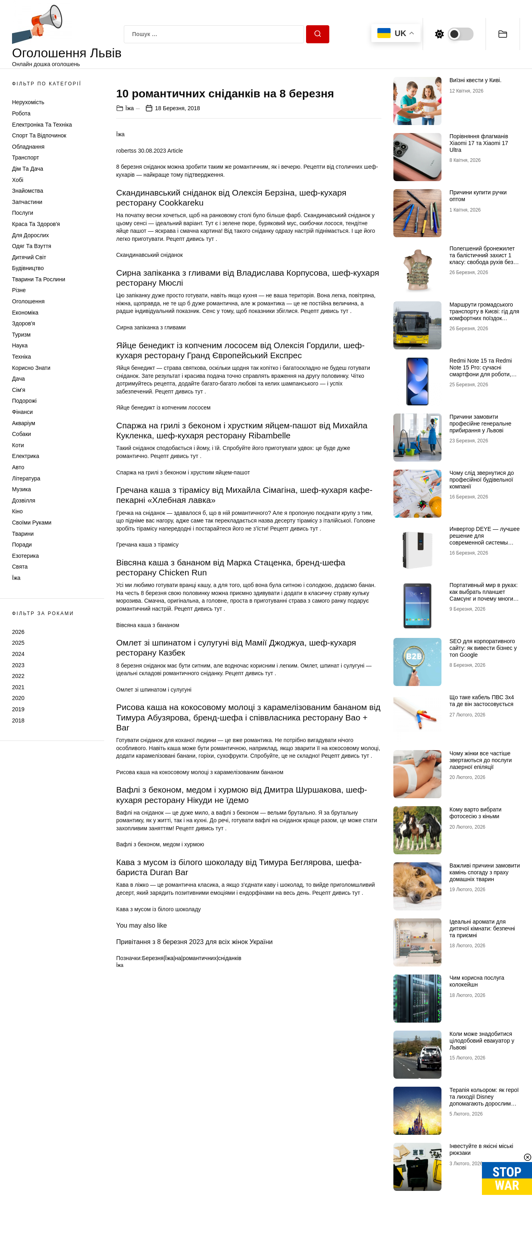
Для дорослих (30, 235)
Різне (19, 290)
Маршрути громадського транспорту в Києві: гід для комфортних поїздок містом (484, 314)
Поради (22, 544)
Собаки (21, 434)
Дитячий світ (29, 257)
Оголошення (28, 301)
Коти (18, 445)
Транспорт (25, 157)
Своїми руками (31, 522)
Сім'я (18, 390)
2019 (18, 709)
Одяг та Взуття (31, 246)
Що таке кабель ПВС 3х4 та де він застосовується (481, 700)
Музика (21, 489)
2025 (18, 643)
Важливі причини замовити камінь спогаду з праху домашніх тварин (484, 872)
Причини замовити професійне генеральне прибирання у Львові (480, 424)
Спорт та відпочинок (39, 135)
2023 (18, 665)
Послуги (22, 213)
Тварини (23, 534)
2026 (18, 632)
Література (26, 478)
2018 (18, 720)
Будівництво (28, 268)
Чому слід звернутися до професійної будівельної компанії (481, 480)
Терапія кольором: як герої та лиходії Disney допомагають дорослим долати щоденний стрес (484, 1100)
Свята (20, 566)
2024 (18, 654)
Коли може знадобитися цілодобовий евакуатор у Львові (481, 1041)
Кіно (17, 511)
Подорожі (24, 400)
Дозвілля (23, 500)
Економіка (25, 312)
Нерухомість (28, 102)
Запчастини (27, 202)
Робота (21, 113)
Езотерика (25, 556)
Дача (18, 378)
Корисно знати (31, 368)
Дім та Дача (27, 168)
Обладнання (28, 146)
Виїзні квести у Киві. (475, 80)
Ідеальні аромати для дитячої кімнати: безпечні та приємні (482, 928)
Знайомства (27, 191)
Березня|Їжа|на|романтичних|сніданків (191, 1107)
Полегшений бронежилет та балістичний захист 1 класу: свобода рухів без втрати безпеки (482, 258)
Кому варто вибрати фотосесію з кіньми (475, 812)
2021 (18, 687)
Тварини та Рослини (38, 279)
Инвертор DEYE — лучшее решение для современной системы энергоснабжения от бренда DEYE (484, 542)
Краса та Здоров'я (36, 224)
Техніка (21, 356)
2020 (18, 698)
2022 (18, 676)
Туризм (21, 334)
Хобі (17, 180)
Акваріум (23, 423)
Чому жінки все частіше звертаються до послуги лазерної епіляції (480, 760)
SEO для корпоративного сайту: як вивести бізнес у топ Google (483, 648)
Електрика (25, 456)
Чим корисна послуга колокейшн (476, 981)
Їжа (16, 578)
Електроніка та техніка (42, 124)
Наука (20, 345)
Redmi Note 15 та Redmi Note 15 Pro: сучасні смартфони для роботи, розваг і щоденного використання (480, 374)
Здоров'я (23, 323)
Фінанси (22, 412)
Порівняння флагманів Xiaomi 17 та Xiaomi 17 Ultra (478, 143)
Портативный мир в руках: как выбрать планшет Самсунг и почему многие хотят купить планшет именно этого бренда (483, 598)
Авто (18, 467)
